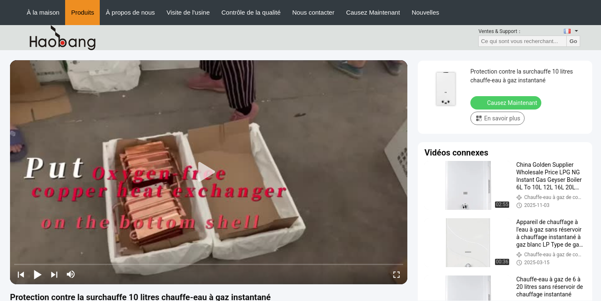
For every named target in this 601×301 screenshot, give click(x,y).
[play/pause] (37, 274)
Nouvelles (425, 12)
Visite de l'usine (188, 12)
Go (573, 41)
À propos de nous (130, 12)
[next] (54, 274)
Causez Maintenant (373, 12)
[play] (208, 172)
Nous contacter (313, 12)
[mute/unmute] (71, 274)
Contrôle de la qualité (250, 12)
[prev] (21, 274)
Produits (82, 12)
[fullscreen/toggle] (396, 274)
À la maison (43, 12)
